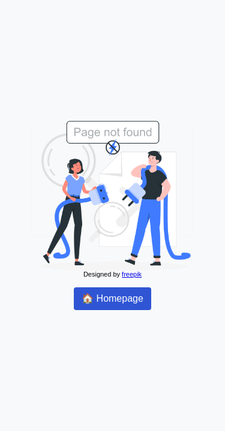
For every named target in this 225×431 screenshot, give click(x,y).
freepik (132, 274)
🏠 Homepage (112, 298)
